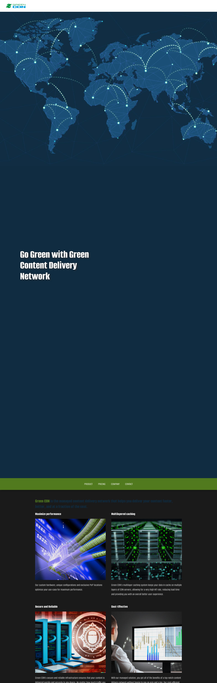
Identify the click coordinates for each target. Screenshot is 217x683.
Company (115, 484)
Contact (129, 484)
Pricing (101, 484)
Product (88, 484)
